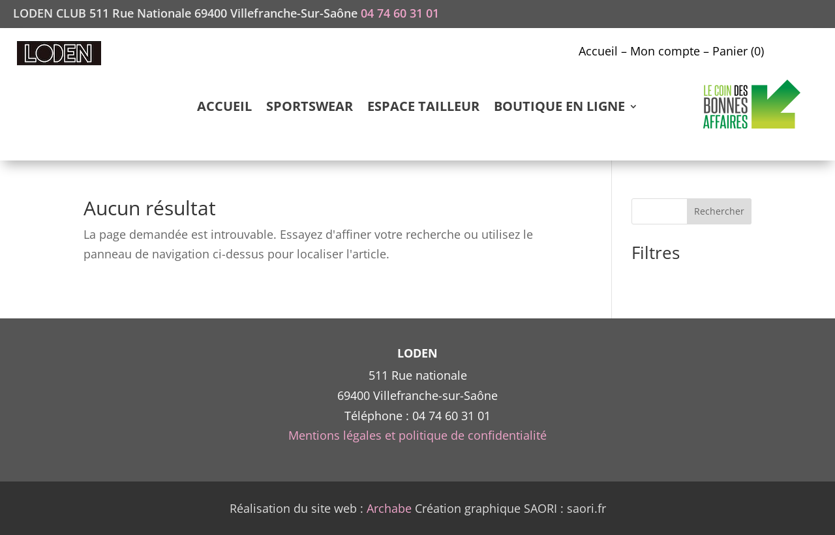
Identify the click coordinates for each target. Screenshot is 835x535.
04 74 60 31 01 (400, 13)
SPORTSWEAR (309, 108)
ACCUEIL (224, 108)
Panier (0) (738, 51)
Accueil (598, 51)
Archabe (389, 508)
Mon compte (665, 51)
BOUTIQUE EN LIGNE (559, 108)
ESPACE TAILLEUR (423, 108)
